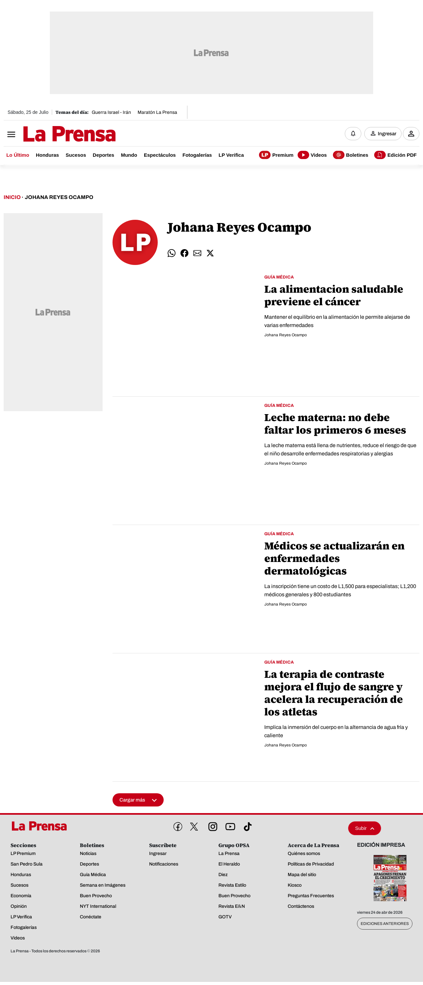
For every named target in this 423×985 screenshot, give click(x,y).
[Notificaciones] (353, 133)
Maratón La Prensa (157, 112)
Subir (364, 828)
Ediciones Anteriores (385, 923)
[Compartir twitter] (210, 253)
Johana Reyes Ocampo (59, 197)
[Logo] (53, 134)
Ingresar (387, 133)
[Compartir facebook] (184, 253)
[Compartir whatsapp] (172, 253)
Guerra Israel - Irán (111, 112)
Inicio (12, 197)
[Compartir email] (197, 253)
